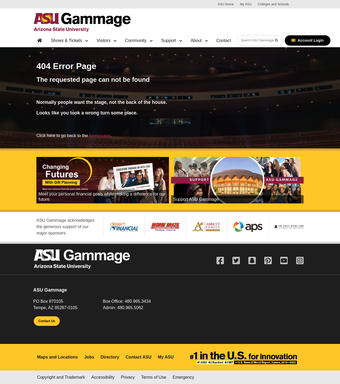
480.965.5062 (130, 307)
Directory (110, 357)
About (199, 40)
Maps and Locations (57, 357)
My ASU (246, 4)
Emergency (183, 377)
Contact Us (46, 321)
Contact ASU (138, 357)
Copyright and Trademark (61, 377)
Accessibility (102, 377)
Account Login (307, 40)
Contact (223, 40)
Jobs (89, 357)
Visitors (107, 40)
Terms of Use (153, 377)
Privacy (128, 377)
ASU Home (226, 4)
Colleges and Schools (273, 4)
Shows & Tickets (69, 40)
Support (171, 40)
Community (139, 40)
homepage (99, 135)
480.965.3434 (138, 301)
